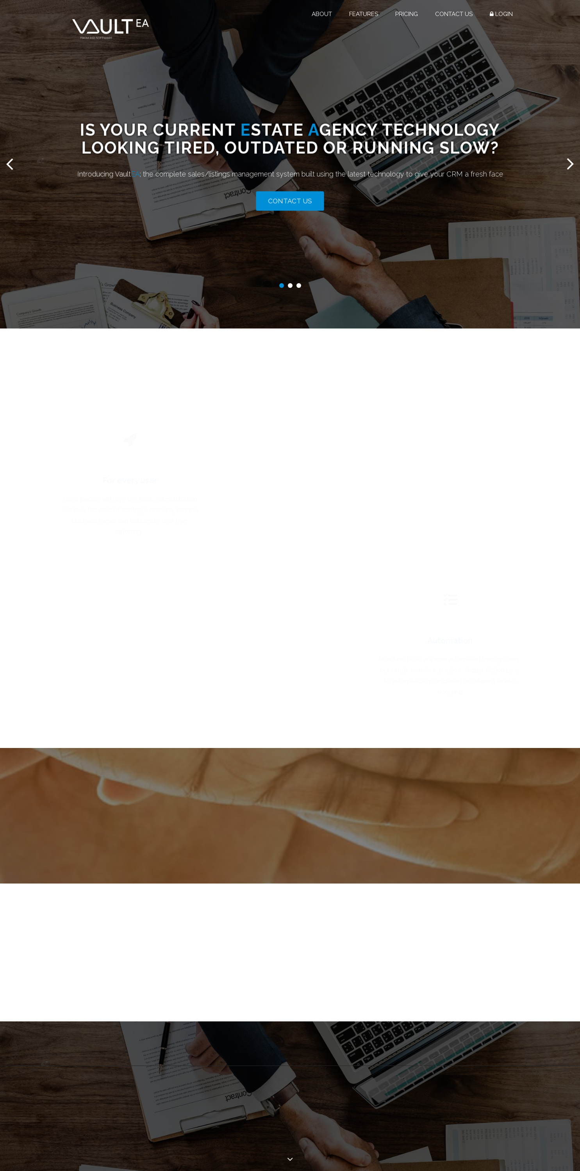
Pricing (406, 14)
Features (363, 14)
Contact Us (454, 14)
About (322, 14)
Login (501, 14)
